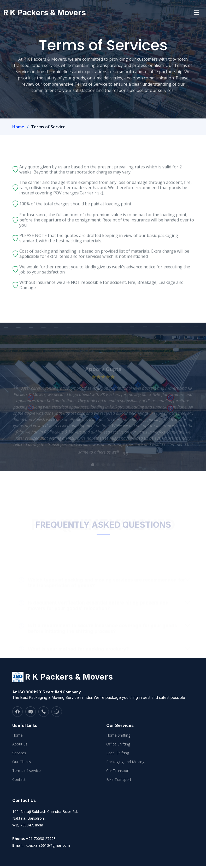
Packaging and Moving (125, 762)
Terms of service (26, 771)
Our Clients (21, 762)
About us (19, 744)
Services (19, 753)
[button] (92, 469)
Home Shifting (118, 735)
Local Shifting (117, 753)
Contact (19, 779)
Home (18, 127)
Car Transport (118, 771)
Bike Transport (118, 779)
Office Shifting (118, 744)
